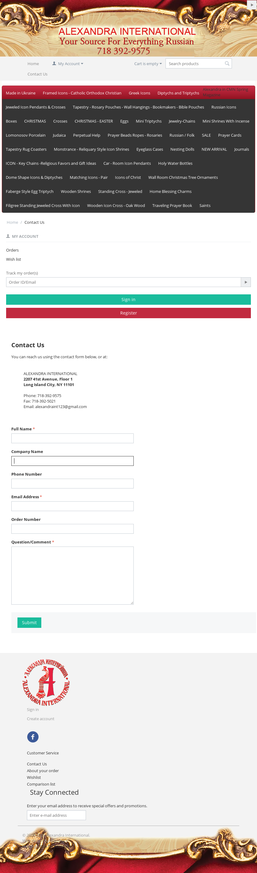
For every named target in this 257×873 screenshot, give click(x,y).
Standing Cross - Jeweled (120, 191)
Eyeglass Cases (149, 149)
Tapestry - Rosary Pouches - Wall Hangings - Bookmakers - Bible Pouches (138, 107)
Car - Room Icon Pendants (127, 163)
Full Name (21, 429)
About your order (43, 770)
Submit (29, 622)
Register (128, 313)
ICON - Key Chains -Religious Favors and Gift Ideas (51, 163)
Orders (12, 250)
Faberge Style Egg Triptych (30, 191)
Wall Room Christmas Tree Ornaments (183, 177)
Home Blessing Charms (171, 191)
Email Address (25, 496)
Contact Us (37, 74)
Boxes (11, 121)
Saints (204, 205)
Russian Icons (223, 107)
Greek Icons (139, 93)
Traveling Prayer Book (172, 205)
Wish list (13, 259)
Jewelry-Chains (182, 121)
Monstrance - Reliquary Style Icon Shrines (91, 149)
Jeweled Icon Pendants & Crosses (35, 107)
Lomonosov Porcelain (26, 135)
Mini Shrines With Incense (226, 121)
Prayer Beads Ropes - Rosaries (135, 135)
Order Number (26, 519)
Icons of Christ (128, 177)
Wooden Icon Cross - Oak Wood (116, 205)
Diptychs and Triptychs (178, 93)
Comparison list (41, 784)
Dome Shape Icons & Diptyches (34, 177)
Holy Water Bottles (175, 163)
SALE (206, 135)
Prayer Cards (229, 135)
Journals (241, 149)
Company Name (27, 451)
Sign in (128, 299)
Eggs (124, 121)
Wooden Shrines (76, 191)
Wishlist (34, 777)
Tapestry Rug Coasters (26, 149)
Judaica (59, 135)
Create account (40, 718)
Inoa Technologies (55, 846)
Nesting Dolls (182, 149)
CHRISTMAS (35, 121)
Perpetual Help (86, 135)
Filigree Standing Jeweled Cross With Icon (43, 205)
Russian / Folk (182, 135)
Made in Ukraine (20, 93)
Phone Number (26, 474)
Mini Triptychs (149, 121)
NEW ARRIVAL (214, 149)
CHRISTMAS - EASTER (94, 121)
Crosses (60, 121)
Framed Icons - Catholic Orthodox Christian (82, 93)
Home (33, 63)
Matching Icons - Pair (89, 177)
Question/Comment (31, 542)
